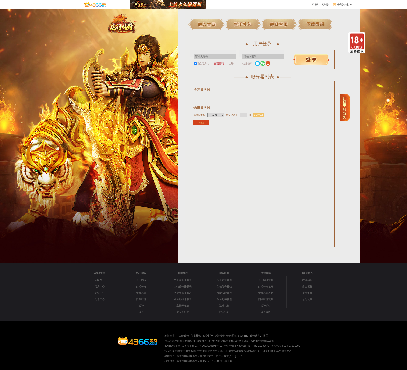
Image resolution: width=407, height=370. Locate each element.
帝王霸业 (141, 280)
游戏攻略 (266, 273)
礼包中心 (100, 299)
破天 (141, 311)
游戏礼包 (224, 273)
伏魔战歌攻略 (265, 292)
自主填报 (307, 286)
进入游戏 (258, 115)
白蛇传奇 (141, 286)
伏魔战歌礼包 (224, 292)
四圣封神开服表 (183, 299)
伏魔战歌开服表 (183, 292)
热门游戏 (141, 273)
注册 (315, 5)
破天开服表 (182, 311)
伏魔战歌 (141, 292)
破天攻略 (266, 311)
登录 (325, 5)
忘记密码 (219, 63)
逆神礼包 (224, 305)
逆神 (141, 305)
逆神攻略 (266, 305)
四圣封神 (141, 299)
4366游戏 (99, 273)
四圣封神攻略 (265, 299)
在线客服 (307, 280)
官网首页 (100, 280)
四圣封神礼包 (224, 299)
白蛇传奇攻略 (265, 286)
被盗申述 (307, 292)
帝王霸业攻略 (265, 280)
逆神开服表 (182, 305)
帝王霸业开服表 (183, 280)
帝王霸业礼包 (224, 280)
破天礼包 (224, 311)
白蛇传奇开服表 (183, 286)
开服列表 (183, 273)
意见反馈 (307, 299)
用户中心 (100, 286)
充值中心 (100, 292)
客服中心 (307, 273)
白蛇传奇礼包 (224, 286)
